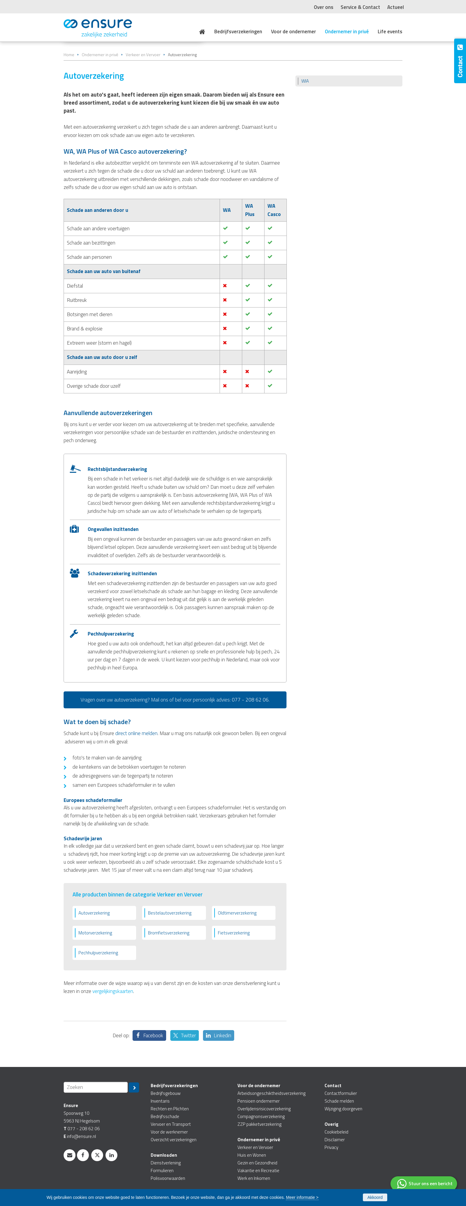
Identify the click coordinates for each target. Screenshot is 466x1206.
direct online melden (136, 733)
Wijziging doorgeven (343, 1108)
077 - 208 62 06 (250, 700)
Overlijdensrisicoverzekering (264, 1108)
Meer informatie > (302, 1197)
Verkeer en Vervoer (143, 55)
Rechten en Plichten (170, 1108)
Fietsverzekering (234, 932)
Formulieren (162, 1170)
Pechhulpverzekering (98, 952)
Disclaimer (335, 1139)
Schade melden (339, 1101)
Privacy (331, 1147)
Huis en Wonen (251, 1155)
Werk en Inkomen (253, 1178)
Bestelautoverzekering (169, 912)
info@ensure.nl (81, 1136)
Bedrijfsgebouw (166, 1093)
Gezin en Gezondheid (257, 1162)
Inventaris (160, 1101)
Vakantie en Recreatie (258, 1170)
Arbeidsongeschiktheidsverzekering (271, 1093)
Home (69, 55)
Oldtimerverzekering (237, 912)
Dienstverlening (166, 1162)
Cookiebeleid (336, 1131)
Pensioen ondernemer (258, 1101)
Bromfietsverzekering (168, 932)
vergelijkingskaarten (112, 991)
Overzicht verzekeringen (173, 1139)
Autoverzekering (94, 912)
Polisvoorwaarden (168, 1178)
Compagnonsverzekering (261, 1116)
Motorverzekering (95, 932)
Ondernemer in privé (100, 55)
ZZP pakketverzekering (259, 1124)
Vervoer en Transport (171, 1124)
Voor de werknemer (169, 1131)
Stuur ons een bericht (431, 1183)
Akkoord (374, 1197)
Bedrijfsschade (165, 1116)
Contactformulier (341, 1093)
